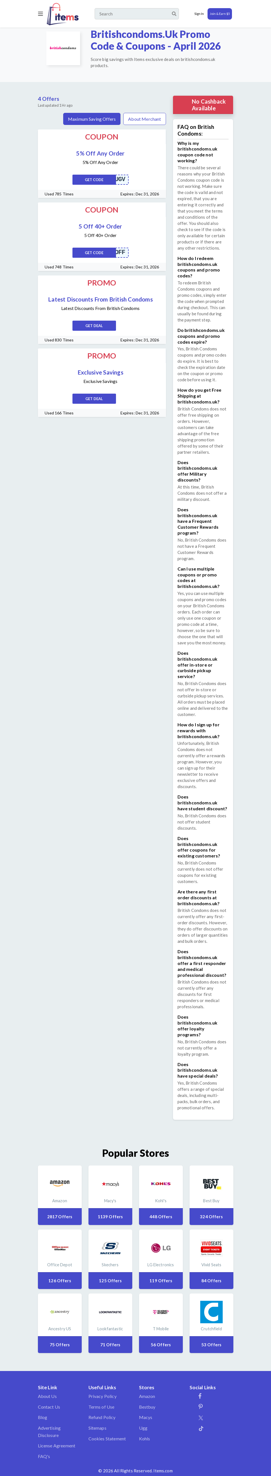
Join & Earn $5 (220, 13)
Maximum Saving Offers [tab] (92, 119)
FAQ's (44, 1456)
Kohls (144, 1438)
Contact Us (49, 1406)
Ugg (143, 1428)
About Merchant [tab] (144, 119)
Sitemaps (97, 1428)
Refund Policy (102, 1417)
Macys (145, 1417)
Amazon (147, 1396)
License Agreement (57, 1445)
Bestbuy (147, 1406)
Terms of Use (101, 1406)
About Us (47, 1396)
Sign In (199, 13)
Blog (42, 1417)
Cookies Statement (107, 1438)
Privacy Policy (102, 1396)
